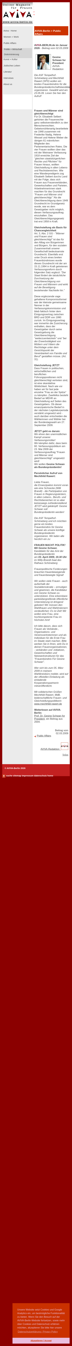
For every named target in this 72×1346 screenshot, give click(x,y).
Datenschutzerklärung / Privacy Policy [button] (38, 1331)
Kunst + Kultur (10, 59)
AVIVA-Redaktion (54, 749)
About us (7, 84)
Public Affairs (9, 43)
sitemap (17, 775)
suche (9, 775)
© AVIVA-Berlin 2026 (15, 768)
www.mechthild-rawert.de (48, 703)
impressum (27, 775)
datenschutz (40, 775)
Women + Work (11, 37)
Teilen (65, 755)
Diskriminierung (11, 54)
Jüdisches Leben (11, 65)
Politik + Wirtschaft (12, 49)
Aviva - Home (10, 31)
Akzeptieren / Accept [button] (40, 1340)
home (50, 775)
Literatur (7, 72)
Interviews (8, 78)
